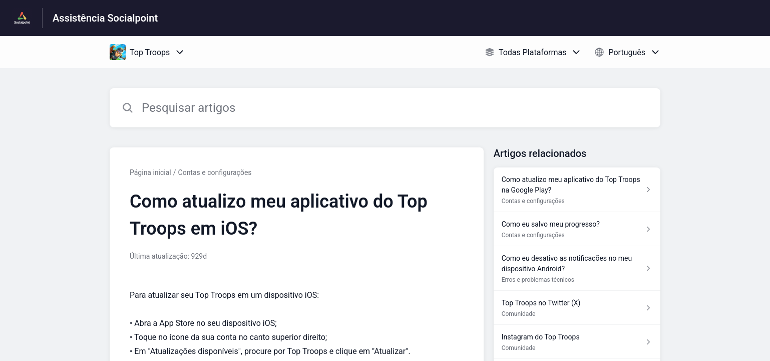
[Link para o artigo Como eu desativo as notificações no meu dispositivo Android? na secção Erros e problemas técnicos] (577, 268)
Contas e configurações (215, 172)
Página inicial (150, 172)
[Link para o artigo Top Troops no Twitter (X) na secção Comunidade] (577, 308)
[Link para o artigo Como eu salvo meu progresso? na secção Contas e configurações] (577, 229)
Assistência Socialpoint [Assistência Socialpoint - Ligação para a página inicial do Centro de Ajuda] (105, 18)
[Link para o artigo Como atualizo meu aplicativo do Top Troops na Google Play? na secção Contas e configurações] (577, 189)
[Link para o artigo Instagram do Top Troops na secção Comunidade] (577, 342)
